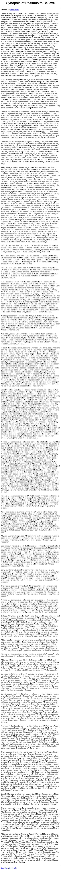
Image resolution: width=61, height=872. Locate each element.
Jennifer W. (14, 10)
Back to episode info (9, 868)
